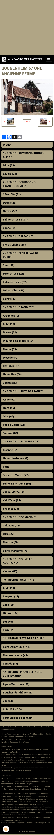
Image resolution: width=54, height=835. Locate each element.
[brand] (22, 59)
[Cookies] (6, 829)
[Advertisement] (27, 27)
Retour (27, 121)
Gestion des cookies (27, 832)
